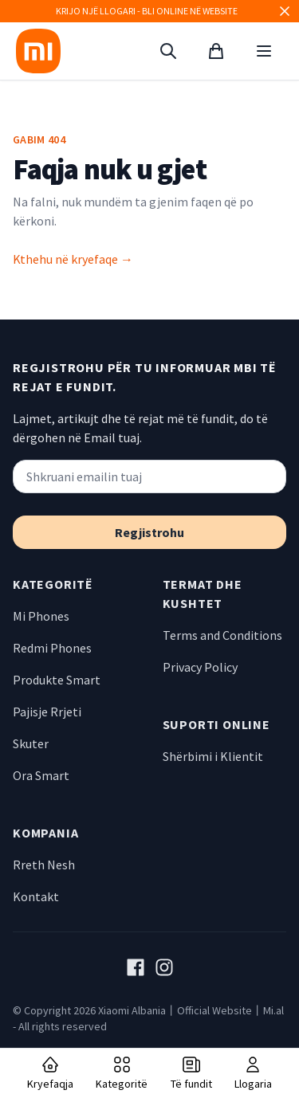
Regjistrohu (149, 532)
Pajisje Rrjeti (47, 712)
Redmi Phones (52, 648)
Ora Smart (41, 775)
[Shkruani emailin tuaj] (149, 476)
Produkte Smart (56, 680)
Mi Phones (41, 616)
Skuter (31, 743)
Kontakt (36, 896)
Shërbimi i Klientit (213, 756)
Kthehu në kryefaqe (73, 259)
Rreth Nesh (44, 865)
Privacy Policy (200, 667)
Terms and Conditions (222, 635)
